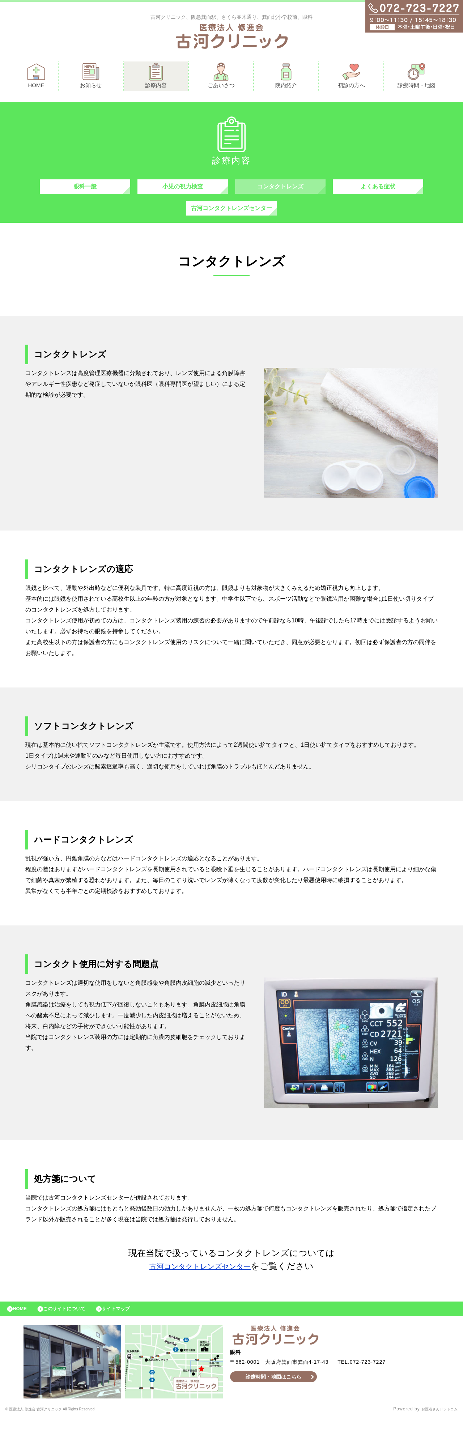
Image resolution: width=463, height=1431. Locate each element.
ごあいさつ (221, 77)
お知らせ (91, 77)
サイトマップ (132, 1320)
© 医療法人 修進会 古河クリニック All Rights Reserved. (66, 1421)
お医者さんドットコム (434, 1421)
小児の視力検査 (182, 190)
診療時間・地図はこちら (273, 1389)
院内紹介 (286, 77)
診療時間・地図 (417, 77)
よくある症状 (378, 190)
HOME (36, 77)
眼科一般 (85, 190)
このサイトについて (73, 1320)
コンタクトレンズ (280, 190)
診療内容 (156, 77)
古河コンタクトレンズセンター (231, 215)
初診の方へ (351, 77)
